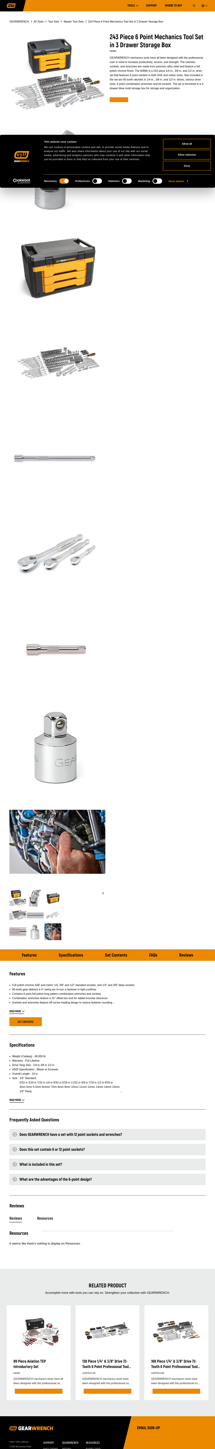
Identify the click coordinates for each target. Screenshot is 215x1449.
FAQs (153, 955)
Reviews (185, 955)
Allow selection (187, 19)
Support (48, 1443)
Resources (45, 1218)
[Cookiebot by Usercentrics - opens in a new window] (21, 46)
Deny (187, 30)
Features (30, 955)
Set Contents (116, 955)
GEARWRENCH (70, 1443)
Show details (176, 46)
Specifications (71, 955)
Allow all (187, 8)
